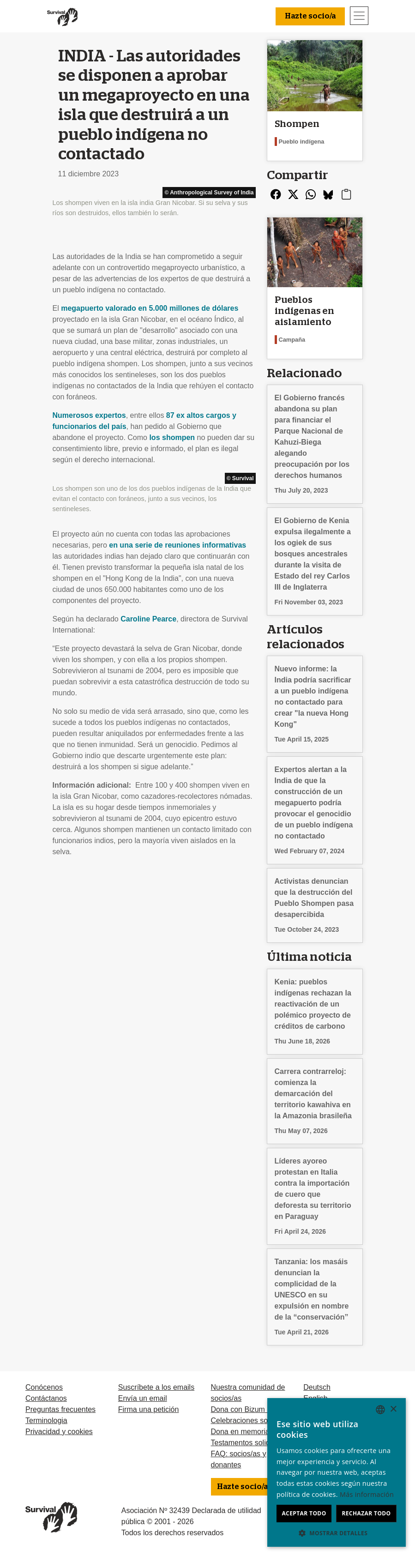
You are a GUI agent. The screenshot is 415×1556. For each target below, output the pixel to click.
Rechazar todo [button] (366, 1513)
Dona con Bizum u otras (250, 1409)
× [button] (393, 1409)
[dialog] (336, 1472)
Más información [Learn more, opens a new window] (367, 1494)
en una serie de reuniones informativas (177, 545)
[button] (337, 1533)
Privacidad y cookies (59, 1431)
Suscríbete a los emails (156, 1387)
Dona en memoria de (245, 1431)
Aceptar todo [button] (304, 1513)
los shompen (172, 437)
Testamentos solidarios (248, 1443)
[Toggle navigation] (359, 15)
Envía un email (142, 1398)
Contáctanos (46, 1398)
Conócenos (44, 1387)
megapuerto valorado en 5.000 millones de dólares (149, 308)
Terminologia (46, 1420)
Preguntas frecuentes (60, 1409)
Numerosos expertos (89, 415)
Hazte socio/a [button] (310, 16)
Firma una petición (148, 1409)
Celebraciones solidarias (251, 1420)
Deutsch (317, 1387)
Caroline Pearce (148, 619)
